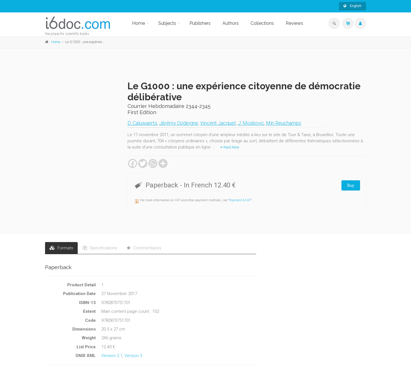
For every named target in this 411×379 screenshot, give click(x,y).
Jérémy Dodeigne (178, 123)
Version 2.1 (111, 355)
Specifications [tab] (100, 248)
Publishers (200, 23)
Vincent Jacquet (218, 123)
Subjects (167, 23)
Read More (229, 147)
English (352, 6)
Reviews (294, 23)
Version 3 (133, 355)
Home (138, 23)
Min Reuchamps (283, 123)
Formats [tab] (61, 248)
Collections (262, 23)
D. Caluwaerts (142, 123)
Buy (350, 185)
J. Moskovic (251, 123)
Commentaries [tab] (144, 248)
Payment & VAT (240, 200)
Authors (230, 23)
